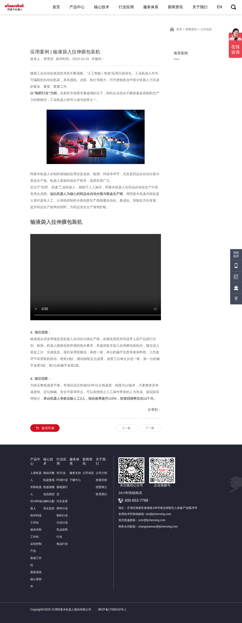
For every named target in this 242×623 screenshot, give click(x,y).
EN (219, 7)
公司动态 (88, 473)
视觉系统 (36, 572)
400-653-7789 (136, 500)
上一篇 (126, 428)
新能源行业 (62, 490)
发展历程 (101, 480)
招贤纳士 (101, 487)
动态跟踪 (49, 494)
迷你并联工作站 (36, 533)
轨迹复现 (49, 480)
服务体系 (150, 7)
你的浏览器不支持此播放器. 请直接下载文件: (107, 277)
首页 (56, 7)
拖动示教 (49, 473)
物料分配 (49, 501)
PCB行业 (62, 480)
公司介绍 (101, 473)
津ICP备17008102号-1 (113, 609)
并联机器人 (36, 490)
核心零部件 (36, 583)
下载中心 (75, 480)
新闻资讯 (175, 7)
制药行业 (62, 515)
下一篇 (150, 428)
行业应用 (126, 7)
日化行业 (62, 522)
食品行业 (62, 543)
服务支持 (75, 473)
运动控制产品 (36, 547)
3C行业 (61, 473)
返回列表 (45, 428)
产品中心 (77, 7)
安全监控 (49, 508)
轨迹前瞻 (49, 487)
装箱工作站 (36, 561)
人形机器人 (36, 476)
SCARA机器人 (36, 505)
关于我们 (199, 7)
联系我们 (101, 494)
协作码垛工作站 (36, 519)
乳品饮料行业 (62, 533)
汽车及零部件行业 (62, 505)
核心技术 (101, 7)
